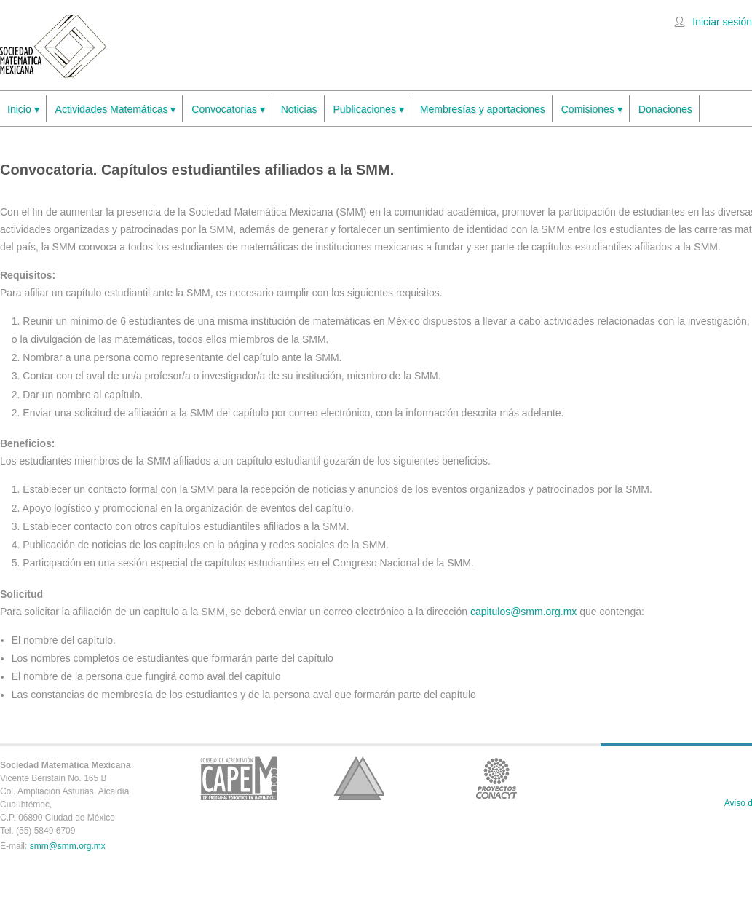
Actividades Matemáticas (115, 109)
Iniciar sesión (722, 22)
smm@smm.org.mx (68, 846)
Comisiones (591, 109)
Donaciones (665, 109)
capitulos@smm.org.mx (523, 611)
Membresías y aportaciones (482, 109)
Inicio (23, 109)
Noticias (299, 109)
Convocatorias (227, 109)
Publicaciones (368, 109)
